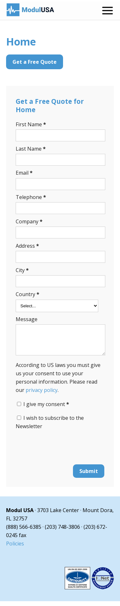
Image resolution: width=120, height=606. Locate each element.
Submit (88, 475)
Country (27, 294)
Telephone (31, 197)
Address (27, 245)
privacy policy (42, 394)
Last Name (31, 148)
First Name (31, 124)
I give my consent (46, 408)
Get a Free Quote (34, 61)
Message (26, 319)
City (22, 270)
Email (24, 172)
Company (29, 221)
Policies (15, 548)
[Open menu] (107, 10)
